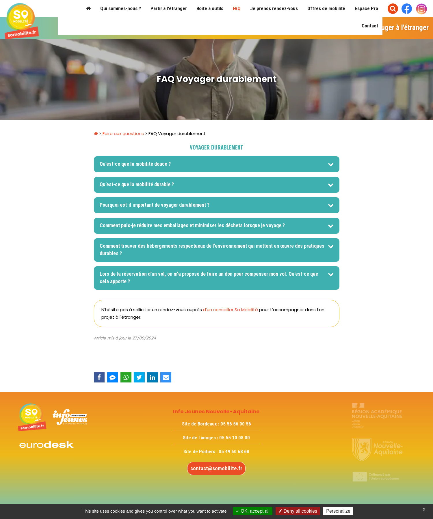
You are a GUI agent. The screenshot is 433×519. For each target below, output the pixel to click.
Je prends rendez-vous (274, 8)
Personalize (338, 511)
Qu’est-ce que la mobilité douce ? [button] (136, 164)
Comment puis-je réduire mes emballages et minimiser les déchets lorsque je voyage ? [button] (192, 225)
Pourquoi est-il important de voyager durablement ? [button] (155, 205)
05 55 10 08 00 (234, 437)
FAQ (237, 8)
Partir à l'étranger (168, 8)
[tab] (216, 164)
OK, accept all (253, 511)
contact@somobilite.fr (216, 468)
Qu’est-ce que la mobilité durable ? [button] (137, 184)
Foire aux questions (123, 133)
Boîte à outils (209, 8)
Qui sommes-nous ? (120, 8)
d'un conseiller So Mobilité (230, 310)
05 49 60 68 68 (234, 451)
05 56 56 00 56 (235, 424)
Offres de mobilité (326, 8)
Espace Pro (366, 8)
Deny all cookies (297, 511)
